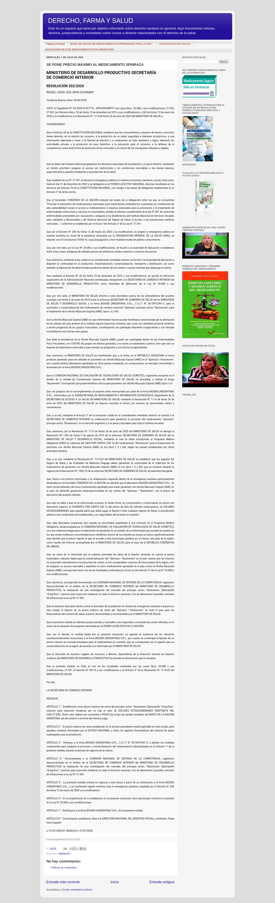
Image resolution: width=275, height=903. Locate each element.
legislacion (64, 853)
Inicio (114, 882)
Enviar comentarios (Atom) (77, 889)
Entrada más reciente (63, 882)
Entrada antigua (161, 882)
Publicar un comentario (64, 867)
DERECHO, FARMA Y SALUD (90, 20)
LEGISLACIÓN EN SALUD (174, 43)
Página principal (55, 43)
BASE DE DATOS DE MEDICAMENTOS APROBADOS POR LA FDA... (111, 43)
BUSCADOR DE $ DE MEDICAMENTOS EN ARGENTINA (79, 49)
